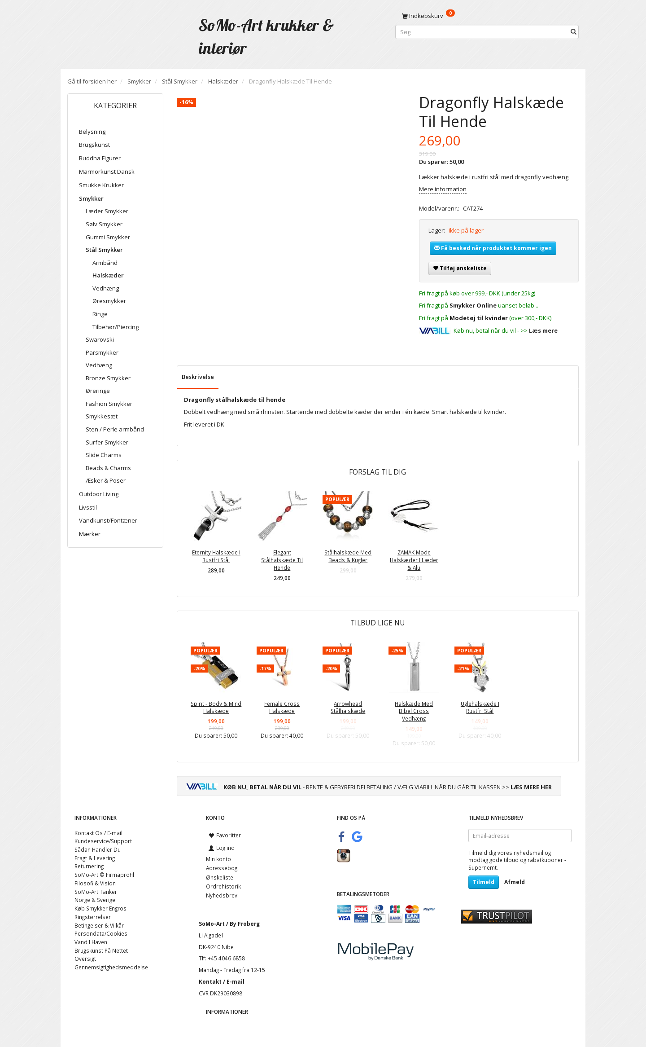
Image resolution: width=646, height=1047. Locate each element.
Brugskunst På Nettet (101, 950)
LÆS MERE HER (531, 787)
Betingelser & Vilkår (99, 925)
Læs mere (543, 330)
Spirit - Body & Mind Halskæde (216, 707)
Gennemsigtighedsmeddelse (111, 967)
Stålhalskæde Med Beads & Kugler (347, 556)
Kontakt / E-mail (221, 981)
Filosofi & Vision (95, 883)
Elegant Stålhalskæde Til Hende (282, 560)
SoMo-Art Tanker (95, 891)
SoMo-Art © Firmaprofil (104, 874)
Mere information (443, 189)
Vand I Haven (90, 942)
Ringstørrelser (92, 916)
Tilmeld (483, 882)
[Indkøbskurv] (487, 16)
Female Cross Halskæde (282, 707)
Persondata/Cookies (100, 933)
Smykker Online (473, 305)
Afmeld (514, 882)
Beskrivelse (198, 377)
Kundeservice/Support (103, 841)
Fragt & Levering (94, 858)
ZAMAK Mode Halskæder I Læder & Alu (414, 560)
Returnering (89, 866)
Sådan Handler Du (97, 849)
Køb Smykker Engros (100, 908)
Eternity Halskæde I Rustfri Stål (216, 556)
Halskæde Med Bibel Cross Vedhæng (414, 711)
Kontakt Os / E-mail (98, 832)
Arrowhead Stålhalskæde (348, 707)
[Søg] (573, 32)
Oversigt (85, 958)
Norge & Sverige (94, 899)
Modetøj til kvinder (479, 318)
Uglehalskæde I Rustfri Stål (480, 707)
